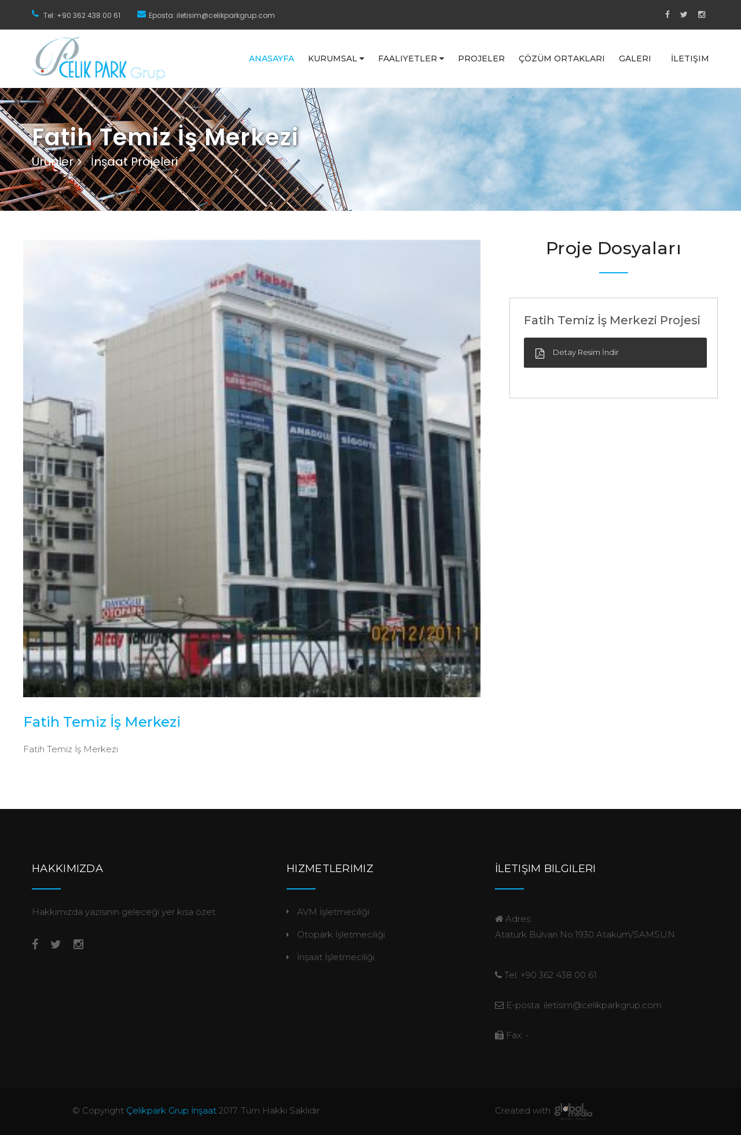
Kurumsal (336, 58)
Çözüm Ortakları (562, 58)
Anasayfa (271, 58)
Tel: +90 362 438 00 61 (81, 15)
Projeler (481, 58)
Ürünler (53, 161)
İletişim (690, 58)
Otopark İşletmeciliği (341, 934)
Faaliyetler (411, 58)
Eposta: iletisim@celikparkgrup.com (212, 15)
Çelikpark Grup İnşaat (171, 1110)
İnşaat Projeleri (134, 161)
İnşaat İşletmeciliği (336, 956)
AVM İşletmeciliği (333, 911)
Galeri (635, 58)
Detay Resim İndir (586, 352)
